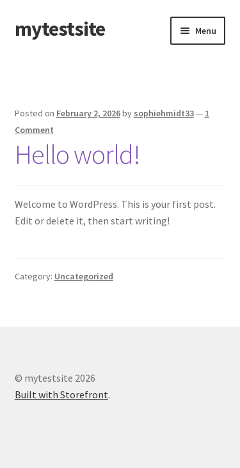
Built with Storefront (61, 394)
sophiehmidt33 (164, 113)
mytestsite (60, 29)
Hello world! (77, 154)
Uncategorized (83, 276)
